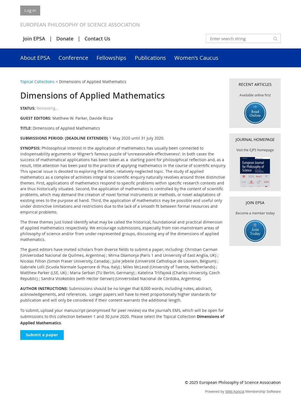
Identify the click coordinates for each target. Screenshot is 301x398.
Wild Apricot (234, 391)
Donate (64, 38)
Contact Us (97, 38)
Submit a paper (42, 335)
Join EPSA (34, 38)
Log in (30, 10)
